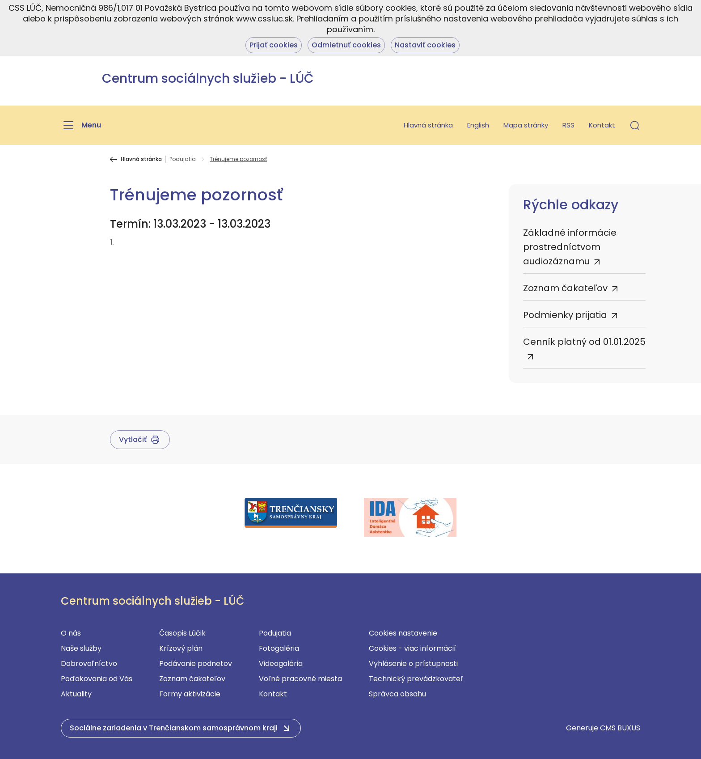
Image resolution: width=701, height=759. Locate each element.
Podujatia (182, 159)
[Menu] (81, 125)
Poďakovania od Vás (96, 679)
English (478, 125)
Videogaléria (281, 663)
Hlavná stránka (428, 125)
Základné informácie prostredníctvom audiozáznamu (570, 246)
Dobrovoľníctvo (89, 663)
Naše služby (81, 648)
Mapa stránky (525, 125)
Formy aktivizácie (189, 694)
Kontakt (602, 125)
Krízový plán (181, 648)
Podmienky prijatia (565, 315)
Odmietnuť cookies (346, 45)
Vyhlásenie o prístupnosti (413, 663)
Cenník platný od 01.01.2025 (584, 341)
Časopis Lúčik (182, 633)
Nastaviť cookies (425, 45)
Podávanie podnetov (195, 663)
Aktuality (76, 694)
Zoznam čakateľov (565, 288)
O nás (71, 633)
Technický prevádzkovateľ (416, 679)
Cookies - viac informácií (412, 648)
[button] (634, 125)
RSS (568, 125)
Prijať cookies (273, 45)
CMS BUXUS (620, 728)
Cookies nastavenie (403, 633)
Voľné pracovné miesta (300, 679)
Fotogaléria (279, 648)
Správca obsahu (397, 694)
